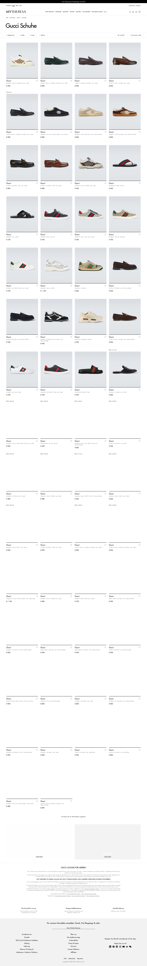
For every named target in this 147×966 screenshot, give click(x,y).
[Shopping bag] (139, 11)
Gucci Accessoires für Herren (88, 894)
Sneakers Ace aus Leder (13, 392)
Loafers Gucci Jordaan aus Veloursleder (122, 339)
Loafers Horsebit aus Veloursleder (120, 288)
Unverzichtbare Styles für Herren (63, 896)
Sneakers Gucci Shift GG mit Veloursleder (88, 496)
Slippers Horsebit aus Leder (84, 701)
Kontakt (26, 937)
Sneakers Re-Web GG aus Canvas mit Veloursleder (51, 340)
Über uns (74, 934)
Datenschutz (71, 958)
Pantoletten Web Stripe (82, 392)
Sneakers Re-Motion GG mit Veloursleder (19, 752)
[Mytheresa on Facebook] (113, 946)
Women (8, 5)
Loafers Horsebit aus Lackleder (119, 752)
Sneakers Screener (80, 288)
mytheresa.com (80, 962)
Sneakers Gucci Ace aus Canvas (85, 237)
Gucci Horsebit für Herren (78, 896)
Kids (17, 5)
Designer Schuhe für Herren (92, 889)
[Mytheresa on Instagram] (120, 946)
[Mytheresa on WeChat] (130, 946)
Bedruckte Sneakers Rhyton (83, 339)
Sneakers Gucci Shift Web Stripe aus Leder (20, 443)
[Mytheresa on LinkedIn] (110, 946)
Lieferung (27, 946)
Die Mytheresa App (73, 937)
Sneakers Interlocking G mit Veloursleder (88, 134)
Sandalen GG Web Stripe (116, 185)
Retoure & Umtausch (26, 949)
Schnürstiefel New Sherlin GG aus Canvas (19, 701)
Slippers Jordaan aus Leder (118, 392)
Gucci (19, 17)
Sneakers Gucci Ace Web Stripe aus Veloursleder (86, 444)
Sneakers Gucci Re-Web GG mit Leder (17, 83)
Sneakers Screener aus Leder (49, 752)
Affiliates (73, 952)
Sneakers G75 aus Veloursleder (50, 701)
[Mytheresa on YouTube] (123, 946)
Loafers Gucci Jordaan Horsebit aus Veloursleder (52, 804)
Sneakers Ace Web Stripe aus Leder (17, 288)
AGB (65, 958)
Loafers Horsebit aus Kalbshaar (85, 752)
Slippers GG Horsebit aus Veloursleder (121, 701)
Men (13, 5)
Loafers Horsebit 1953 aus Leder (16, 185)
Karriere (73, 946)
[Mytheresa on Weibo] (127, 946)
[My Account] (133, 11)
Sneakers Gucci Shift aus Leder (119, 496)
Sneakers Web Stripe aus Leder (85, 598)
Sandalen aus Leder (12, 237)
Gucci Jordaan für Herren (92, 896)
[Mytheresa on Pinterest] (117, 946)
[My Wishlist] (136, 12)
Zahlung (26, 943)
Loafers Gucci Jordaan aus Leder (119, 83)
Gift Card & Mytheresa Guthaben (27, 940)
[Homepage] (16, 11)
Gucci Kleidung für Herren (73, 894)
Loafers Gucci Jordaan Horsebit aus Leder (54, 83)
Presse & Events (73, 943)
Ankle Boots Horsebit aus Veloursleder (121, 598)
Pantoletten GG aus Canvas (49, 443)
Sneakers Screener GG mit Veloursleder (19, 650)
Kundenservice (27, 934)
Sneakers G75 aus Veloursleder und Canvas (54, 134)
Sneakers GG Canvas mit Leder (15, 496)
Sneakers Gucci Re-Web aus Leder (85, 185)
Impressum (80, 958)
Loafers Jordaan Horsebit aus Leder (86, 83)
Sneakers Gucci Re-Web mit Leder (51, 598)
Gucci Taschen (51, 889)
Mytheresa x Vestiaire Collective (26, 952)
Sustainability (73, 940)
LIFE (20, 5)
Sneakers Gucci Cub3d (47, 288)
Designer (12, 17)
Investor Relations (73, 949)
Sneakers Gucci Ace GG (47, 237)
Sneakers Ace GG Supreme (117, 237)
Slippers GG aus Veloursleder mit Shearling (20, 598)
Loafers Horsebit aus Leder (118, 443)
